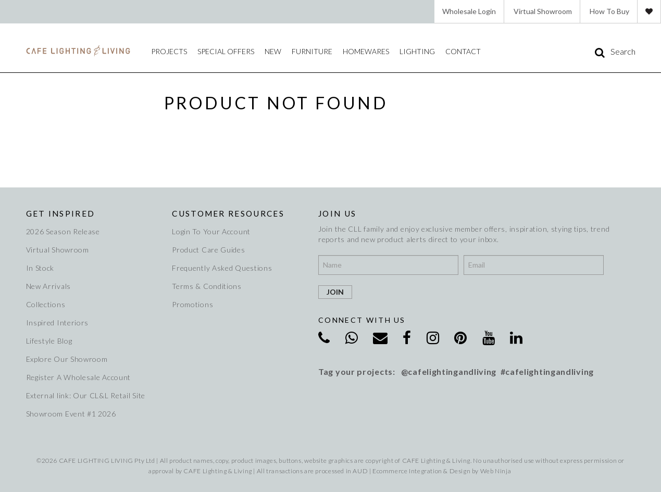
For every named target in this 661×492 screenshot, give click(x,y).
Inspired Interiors (57, 322)
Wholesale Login (469, 11)
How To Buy (609, 11)
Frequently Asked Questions (222, 267)
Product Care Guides (208, 249)
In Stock (40, 267)
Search (622, 51)
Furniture (312, 51)
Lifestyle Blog (49, 340)
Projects (169, 51)
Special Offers (225, 51)
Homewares (366, 51)
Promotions (192, 304)
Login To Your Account (211, 231)
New (273, 51)
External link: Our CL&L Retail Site (86, 395)
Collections (46, 304)
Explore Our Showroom (67, 359)
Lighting (417, 51)
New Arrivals (48, 286)
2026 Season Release (63, 231)
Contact (463, 51)
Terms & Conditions (207, 286)
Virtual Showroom (543, 11)
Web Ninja (495, 471)
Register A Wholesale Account (78, 377)
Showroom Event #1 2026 (71, 413)
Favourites (649, 11)
